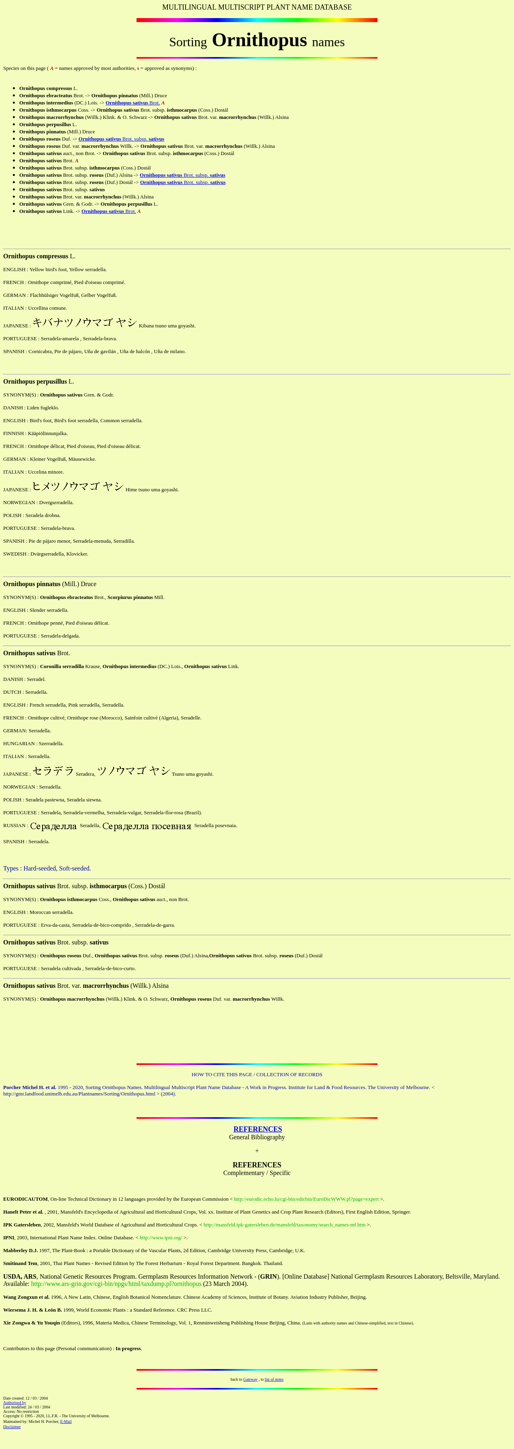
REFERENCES (257, 1129)
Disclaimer (12, 1426)
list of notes (274, 1379)
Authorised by (14, 1402)
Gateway (250, 1379)
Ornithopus (118, 103)
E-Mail (65, 1421)
